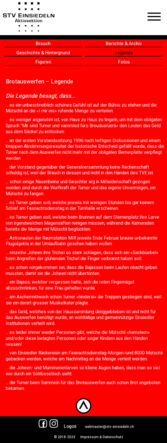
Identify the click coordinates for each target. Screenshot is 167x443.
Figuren (43, 62)
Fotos (124, 62)
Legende (124, 53)
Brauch (43, 44)
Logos (70, 426)
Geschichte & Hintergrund (43, 53)
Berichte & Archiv (124, 44)
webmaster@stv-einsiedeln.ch (109, 426)
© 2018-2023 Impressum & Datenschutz (86, 437)
